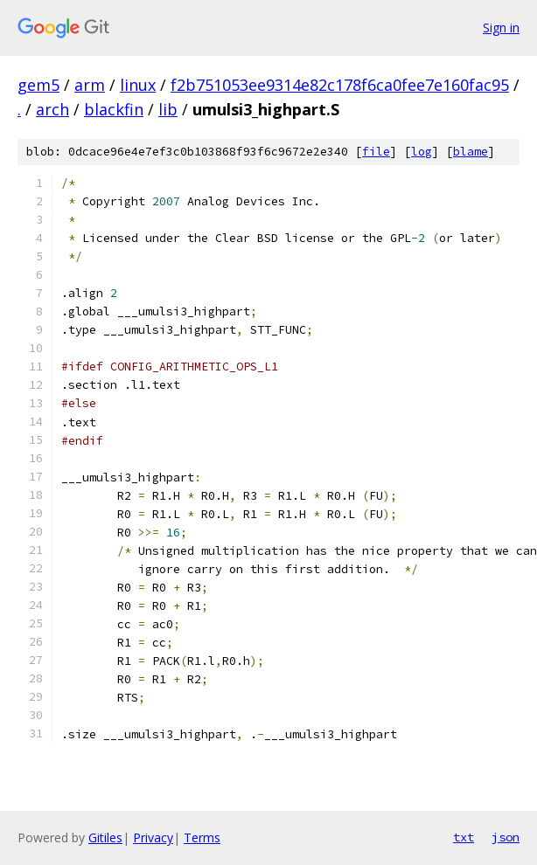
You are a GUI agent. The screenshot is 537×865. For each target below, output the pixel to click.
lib (168, 109)
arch (52, 109)
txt (463, 837)
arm (89, 84)
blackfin (113, 109)
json (506, 837)
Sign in (501, 27)
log (421, 151)
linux (138, 84)
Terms (202, 837)
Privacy (153, 837)
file (376, 151)
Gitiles (105, 837)
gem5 (38, 84)
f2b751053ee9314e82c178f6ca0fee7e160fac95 (340, 84)
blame (470, 151)
